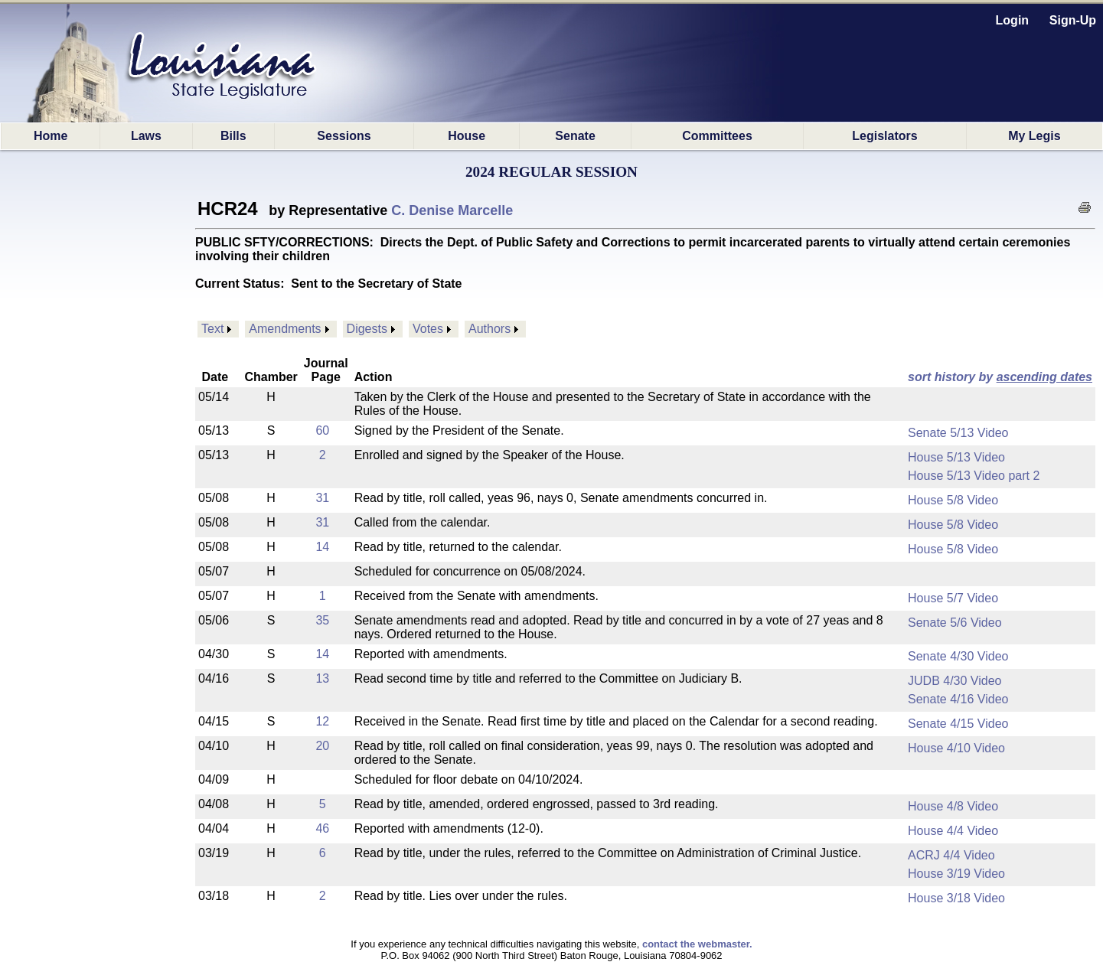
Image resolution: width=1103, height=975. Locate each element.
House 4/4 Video (953, 830)
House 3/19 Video (956, 873)
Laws (146, 135)
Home (50, 135)
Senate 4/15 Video (958, 723)
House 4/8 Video (953, 806)
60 (322, 430)
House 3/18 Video (956, 898)
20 (322, 745)
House (466, 135)
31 (322, 497)
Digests (367, 328)
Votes (428, 328)
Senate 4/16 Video (958, 699)
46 (322, 828)
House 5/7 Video (953, 598)
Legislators (884, 135)
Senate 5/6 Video (954, 622)
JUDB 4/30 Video (954, 680)
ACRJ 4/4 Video (951, 855)
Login (1013, 20)
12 (322, 721)
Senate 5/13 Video (958, 432)
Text (212, 328)
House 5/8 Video (953, 500)
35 (322, 620)
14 (322, 546)
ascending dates (1044, 376)
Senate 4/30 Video (958, 656)
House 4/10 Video (956, 748)
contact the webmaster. (697, 944)
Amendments (285, 328)
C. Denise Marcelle (452, 210)
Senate (575, 135)
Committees (717, 135)
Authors (489, 328)
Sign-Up (1072, 20)
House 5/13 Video (956, 457)
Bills (233, 135)
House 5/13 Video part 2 (973, 475)
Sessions (343, 135)
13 (322, 678)
